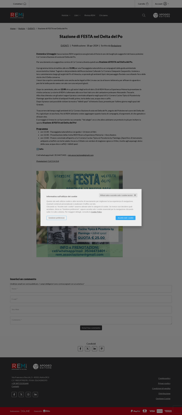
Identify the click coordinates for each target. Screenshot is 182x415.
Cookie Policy (96, 212)
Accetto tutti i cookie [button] (125, 218)
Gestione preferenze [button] (57, 218)
